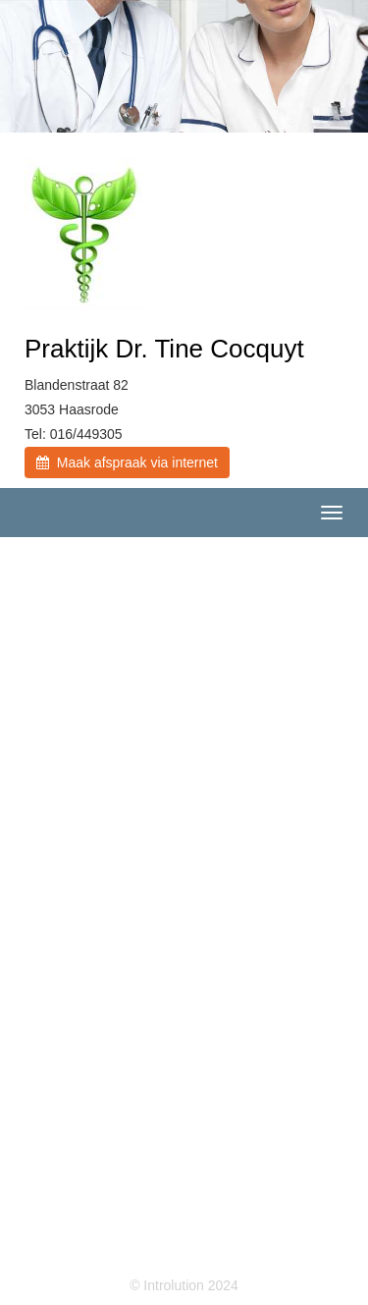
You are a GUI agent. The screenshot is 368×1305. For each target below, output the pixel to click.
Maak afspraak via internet (127, 462)
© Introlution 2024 (184, 1285)
